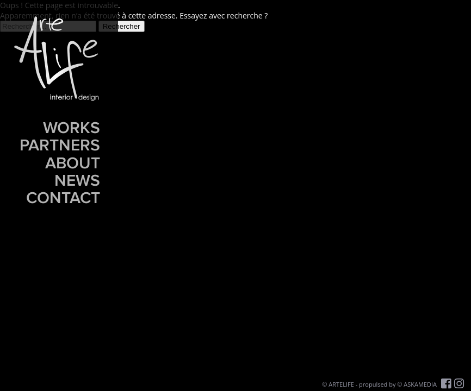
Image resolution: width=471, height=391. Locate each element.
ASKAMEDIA (420, 384)
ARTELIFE (341, 384)
